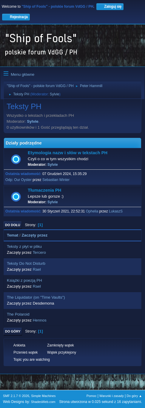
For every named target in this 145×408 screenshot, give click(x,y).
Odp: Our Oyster (19, 180)
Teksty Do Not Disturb (26, 263)
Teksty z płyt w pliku (24, 246)
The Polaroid (18, 314)
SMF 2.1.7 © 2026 (16, 396)
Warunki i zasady (111, 396)
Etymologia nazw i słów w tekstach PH (67, 152)
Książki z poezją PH (24, 280)
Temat (12, 235)
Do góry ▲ (134, 396)
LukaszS (116, 211)
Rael (37, 269)
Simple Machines (43, 396)
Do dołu (12, 225)
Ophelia (92, 211)
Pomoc (92, 396)
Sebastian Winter (56, 180)
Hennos (40, 320)
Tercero (39, 252)
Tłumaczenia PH (44, 190)
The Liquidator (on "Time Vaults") (36, 297)
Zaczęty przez (34, 235)
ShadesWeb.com (43, 402)
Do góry (13, 331)
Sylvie (54, 94)
